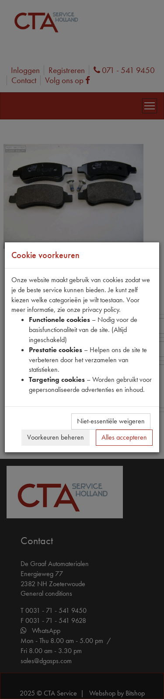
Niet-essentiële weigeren (111, 421)
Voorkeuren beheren (55, 437)
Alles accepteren (124, 437)
